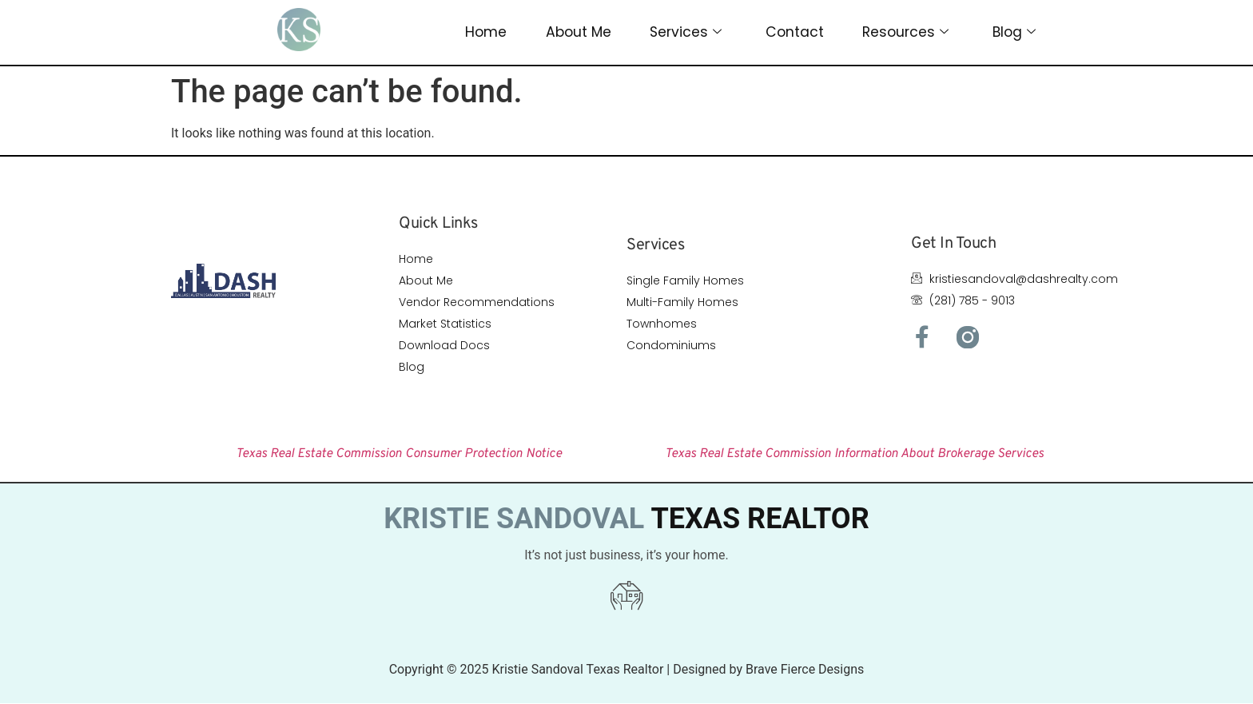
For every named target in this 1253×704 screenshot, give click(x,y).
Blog (1014, 32)
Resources (906, 32)
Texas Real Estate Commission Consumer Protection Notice (399, 454)
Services (686, 32)
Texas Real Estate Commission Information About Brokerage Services (854, 454)
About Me (578, 32)
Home (485, 32)
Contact (795, 32)
